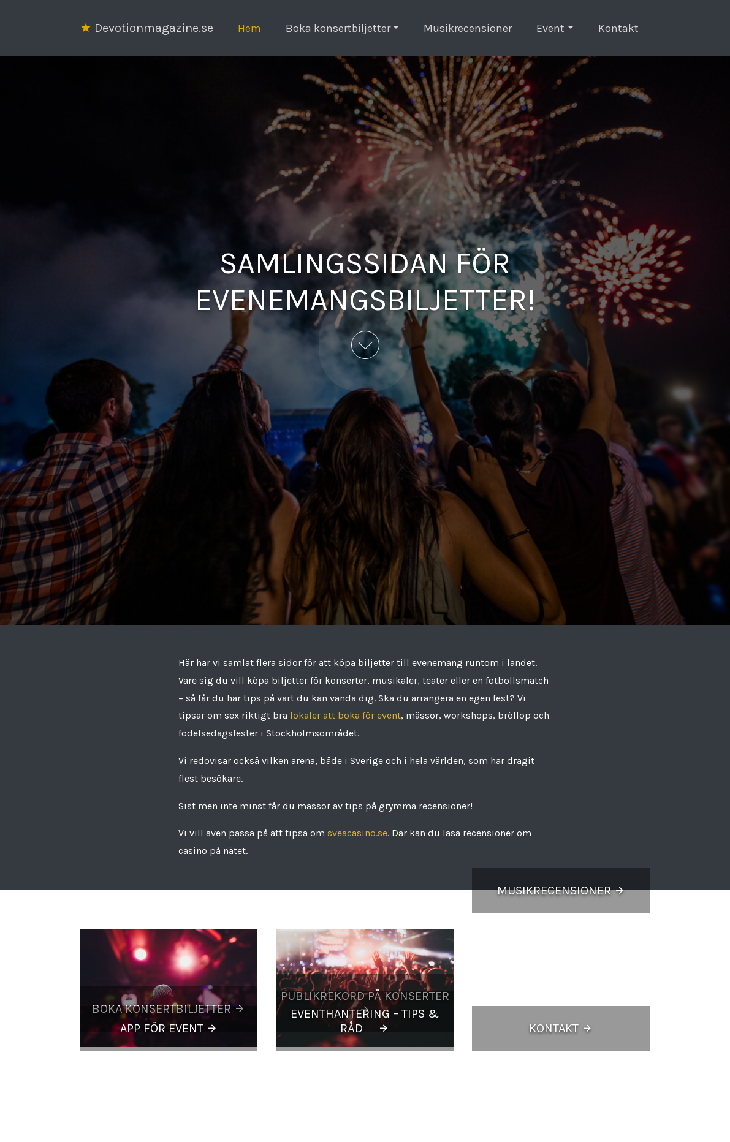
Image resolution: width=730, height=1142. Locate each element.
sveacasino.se (357, 833)
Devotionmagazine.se (146, 28)
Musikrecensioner (468, 28)
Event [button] (550, 28)
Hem (249, 28)
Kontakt (618, 28)
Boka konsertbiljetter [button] (338, 28)
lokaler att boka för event (345, 715)
